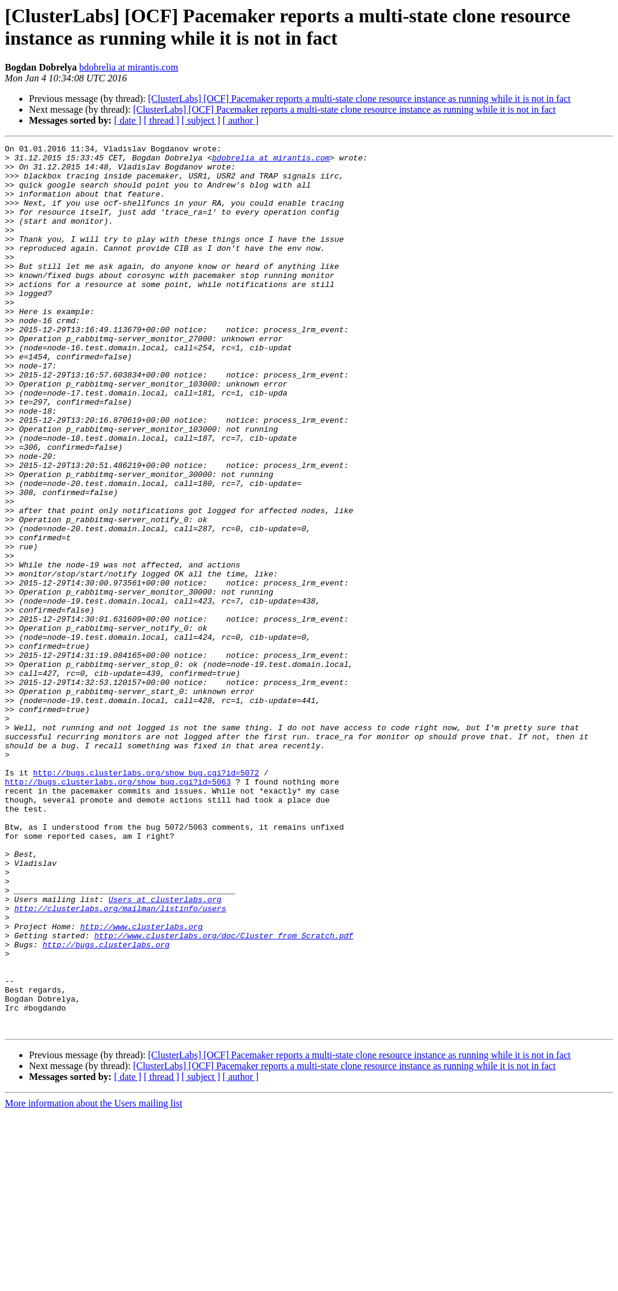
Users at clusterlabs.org (165, 1051)
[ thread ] (161, 120)
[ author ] (241, 120)
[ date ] (127, 120)
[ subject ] (201, 120)
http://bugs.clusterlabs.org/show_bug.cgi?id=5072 (146, 899)
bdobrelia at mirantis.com (128, 67)
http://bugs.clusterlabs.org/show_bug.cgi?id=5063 (118, 909)
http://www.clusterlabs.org (141, 1083)
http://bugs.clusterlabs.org (106, 1105)
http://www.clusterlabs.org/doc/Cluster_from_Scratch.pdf (223, 1094)
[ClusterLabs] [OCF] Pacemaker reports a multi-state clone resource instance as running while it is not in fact (359, 98)
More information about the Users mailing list (93, 1280)
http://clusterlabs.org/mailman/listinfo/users (120, 1061)
